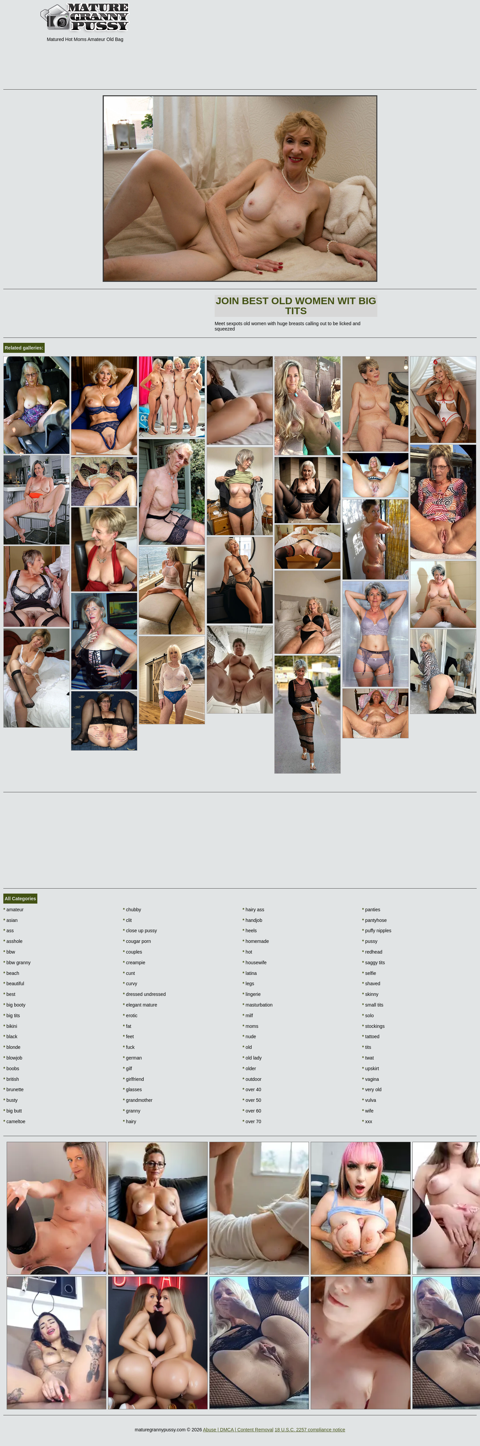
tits (366, 1047)
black (10, 1036)
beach (11, 973)
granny (131, 1110)
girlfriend (133, 1079)
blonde (11, 1047)
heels (250, 930)
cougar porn (137, 941)
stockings (373, 1026)
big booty (14, 1005)
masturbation (258, 1005)
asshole (13, 941)
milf (248, 1015)
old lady (252, 1058)
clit (127, 920)
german (132, 1058)
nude (249, 1036)
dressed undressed (144, 994)
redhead (372, 952)
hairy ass (253, 909)
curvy (130, 983)
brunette (13, 1089)
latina (250, 973)
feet (128, 1036)
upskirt (370, 1068)
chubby (132, 909)
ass (8, 930)
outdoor (252, 1079)
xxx (367, 1121)
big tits (11, 1015)
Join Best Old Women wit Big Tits (296, 305)
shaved (371, 983)
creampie (134, 962)
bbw (9, 952)
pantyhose (374, 920)
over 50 (252, 1100)
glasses (132, 1089)
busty (10, 1100)
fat (127, 1026)
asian (10, 920)
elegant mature (140, 1005)
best (9, 994)
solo (368, 1015)
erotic (130, 1015)
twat (368, 1058)
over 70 (252, 1121)
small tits (372, 1005)
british (11, 1079)
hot (247, 952)
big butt (12, 1110)
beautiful (13, 983)
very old (371, 1089)
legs (248, 983)
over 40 (252, 1089)
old (247, 1047)
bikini (10, 1026)
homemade (256, 941)
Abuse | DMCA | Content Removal (238, 1429)
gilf (127, 1068)
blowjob (12, 1058)
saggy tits (373, 962)
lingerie (252, 994)
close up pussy (140, 930)
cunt (129, 973)
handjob (252, 920)
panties (371, 909)
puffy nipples (376, 930)
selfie (369, 973)
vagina (370, 1079)
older (249, 1068)
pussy (369, 941)
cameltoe (14, 1121)
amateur (13, 909)
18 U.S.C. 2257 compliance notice (310, 1429)
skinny (370, 994)
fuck (129, 1047)
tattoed (370, 1036)
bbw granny (17, 962)
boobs (11, 1068)
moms (250, 1026)
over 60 (252, 1110)
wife (367, 1110)
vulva (369, 1100)
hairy (129, 1121)
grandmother (138, 1100)
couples (132, 952)
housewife (255, 962)
